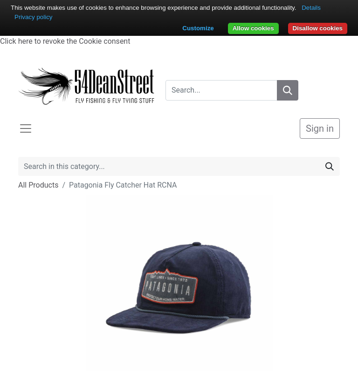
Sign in (320, 128)
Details (311, 7)
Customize (197, 28)
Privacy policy (33, 16)
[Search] (287, 90)
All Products (38, 185)
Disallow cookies (318, 28)
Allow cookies (253, 28)
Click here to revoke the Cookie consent (65, 41)
